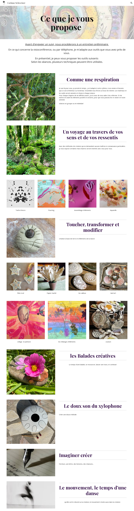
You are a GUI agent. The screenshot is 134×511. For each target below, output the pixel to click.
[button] (131, 2)
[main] (67, 22)
